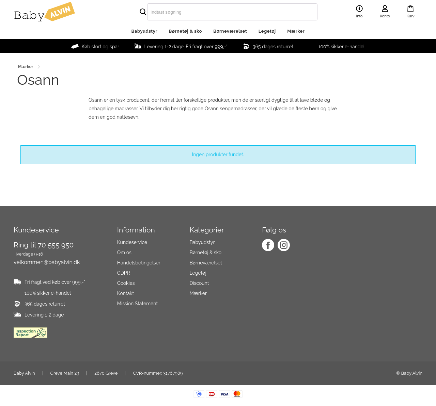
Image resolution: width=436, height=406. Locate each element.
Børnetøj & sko (185, 31)
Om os (124, 252)
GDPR (123, 273)
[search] (218, 11)
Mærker (296, 31)
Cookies (126, 283)
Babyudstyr (144, 31)
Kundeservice (132, 242)
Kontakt (125, 293)
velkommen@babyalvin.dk (47, 262)
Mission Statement (137, 303)
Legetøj (267, 31)
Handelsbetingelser (138, 262)
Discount (199, 283)
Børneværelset (230, 31)
